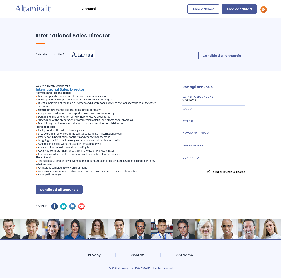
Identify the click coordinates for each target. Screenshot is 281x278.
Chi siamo (184, 255)
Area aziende (203, 9)
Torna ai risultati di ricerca (228, 172)
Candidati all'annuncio (222, 55)
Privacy (94, 255)
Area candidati (239, 9)
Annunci (89, 8)
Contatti (138, 255)
